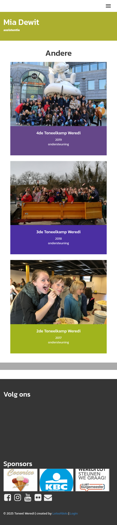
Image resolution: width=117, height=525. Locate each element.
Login (74, 513)
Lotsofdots (60, 513)
